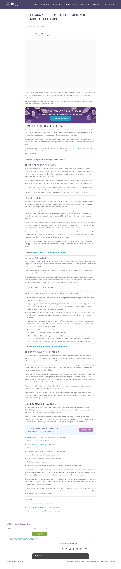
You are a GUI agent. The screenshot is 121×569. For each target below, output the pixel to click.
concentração (84, 187)
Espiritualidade (70, 4)
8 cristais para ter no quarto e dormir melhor (40, 504)
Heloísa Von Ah (41, 33)
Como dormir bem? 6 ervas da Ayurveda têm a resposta (43, 511)
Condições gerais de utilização (92, 561)
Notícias (35, 4)
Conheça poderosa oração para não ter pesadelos (49, 160)
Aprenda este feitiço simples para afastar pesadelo (49, 252)
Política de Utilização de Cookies (108, 561)
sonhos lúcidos (75, 148)
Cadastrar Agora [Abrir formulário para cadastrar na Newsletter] (86, 430)
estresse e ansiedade (39, 444)
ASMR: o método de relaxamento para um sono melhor (43, 507)
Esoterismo (83, 4)
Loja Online (108, 4)
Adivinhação (96, 4)
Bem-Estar (56, 4)
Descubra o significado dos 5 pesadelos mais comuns (50, 346)
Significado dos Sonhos (36, 26)
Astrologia (45, 4)
